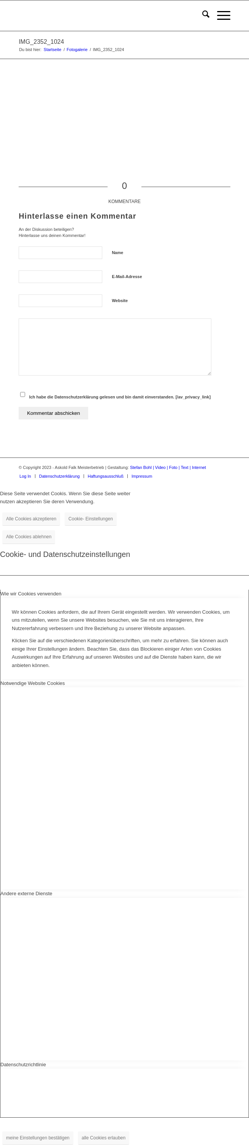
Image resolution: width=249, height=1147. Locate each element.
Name (117, 252)
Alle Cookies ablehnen (28, 536)
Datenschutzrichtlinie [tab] (23, 1064)
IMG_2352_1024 (41, 41)
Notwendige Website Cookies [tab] (32, 683)
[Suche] (202, 15)
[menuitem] (202, 15)
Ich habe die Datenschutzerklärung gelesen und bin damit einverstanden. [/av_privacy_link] (120, 397)
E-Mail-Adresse (127, 276)
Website (120, 300)
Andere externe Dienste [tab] (26, 893)
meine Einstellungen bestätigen (38, 1138)
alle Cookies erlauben (103, 1138)
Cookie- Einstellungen (90, 519)
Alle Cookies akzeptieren (31, 519)
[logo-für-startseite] (103, 15)
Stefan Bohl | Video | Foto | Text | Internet (168, 467)
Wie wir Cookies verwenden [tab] (30, 594)
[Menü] (219, 15)
